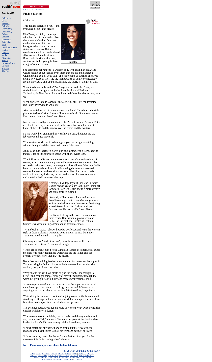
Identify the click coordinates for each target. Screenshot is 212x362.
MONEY (54, 354)
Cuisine (5, 34)
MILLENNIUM (55, 357)
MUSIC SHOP (64, 356)
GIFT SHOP (74, 356)
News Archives (8, 63)
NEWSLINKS (42, 356)
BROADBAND (67, 357)
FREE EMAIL (57, 359)
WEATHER (45, 357)
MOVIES (68, 354)
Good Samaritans (9, 47)
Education (6, 39)
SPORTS (61, 354)
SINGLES (33, 356)
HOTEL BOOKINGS (86, 356)
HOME (25, 10)
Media (4, 55)
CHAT (75, 354)
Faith (4, 44)
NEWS (31, 10)
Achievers (6, 18)
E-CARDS (76, 357)
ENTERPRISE (39, 10)
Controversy (7, 31)
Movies (5, 60)
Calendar (6, 26)
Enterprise (6, 42)
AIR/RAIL (36, 357)
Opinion (5, 66)
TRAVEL (90, 354)
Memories (6, 58)
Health (5, 50)
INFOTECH (82, 354)
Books (4, 21)
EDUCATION (86, 357)
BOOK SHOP (53, 356)
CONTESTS (68, 359)
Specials (5, 68)
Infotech (5, 52)
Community (7, 28)
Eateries (5, 36)
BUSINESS (46, 354)
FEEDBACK (77, 359)
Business (5, 23)
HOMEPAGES (47, 359)
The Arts (5, 71)
